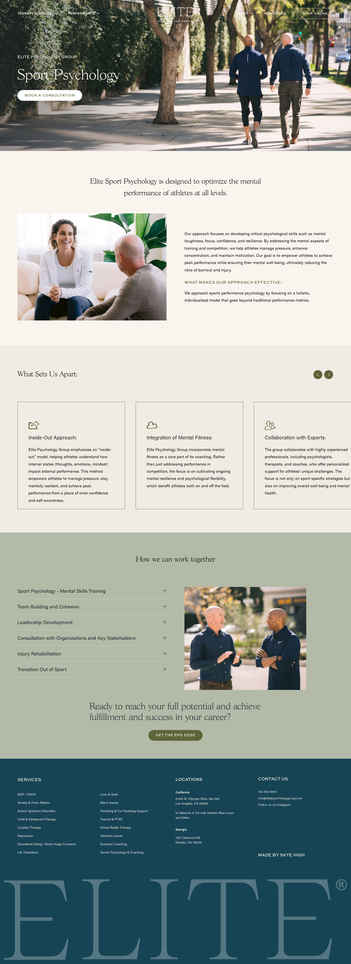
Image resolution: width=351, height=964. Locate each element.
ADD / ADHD (26, 780)
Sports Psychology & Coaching (122, 838)
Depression (25, 822)
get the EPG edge (175, 734)
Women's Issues (112, 822)
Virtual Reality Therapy (116, 814)
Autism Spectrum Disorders (36, 797)
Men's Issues (109, 789)
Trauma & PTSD (112, 805)
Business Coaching (114, 830)
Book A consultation (50, 95)
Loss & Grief (109, 780)
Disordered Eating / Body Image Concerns (46, 830)
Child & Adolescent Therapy (36, 805)
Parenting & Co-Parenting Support (124, 797)
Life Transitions (27, 838)
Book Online (315, 13)
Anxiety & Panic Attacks (33, 789)
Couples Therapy (29, 814)
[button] (37, 13)
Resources (275, 13)
